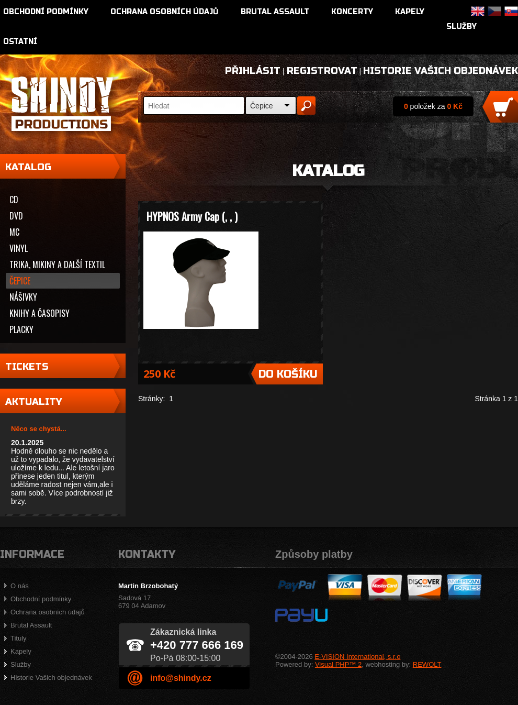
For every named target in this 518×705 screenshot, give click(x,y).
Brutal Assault (275, 11)
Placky (21, 329)
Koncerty (352, 11)
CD (13, 199)
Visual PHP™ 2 (338, 664)
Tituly (18, 638)
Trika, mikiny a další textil (57, 264)
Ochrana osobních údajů (164, 11)
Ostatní (20, 41)
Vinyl (18, 248)
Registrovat (322, 70)
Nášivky (23, 297)
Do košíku (288, 374)
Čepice (261, 106)
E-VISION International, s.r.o (357, 656)
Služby (461, 26)
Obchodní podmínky (45, 11)
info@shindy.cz (180, 678)
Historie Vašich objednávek (440, 70)
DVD (16, 216)
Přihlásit (252, 70)
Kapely (409, 11)
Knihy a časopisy (39, 313)
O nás (19, 586)
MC (14, 232)
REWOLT (427, 664)
